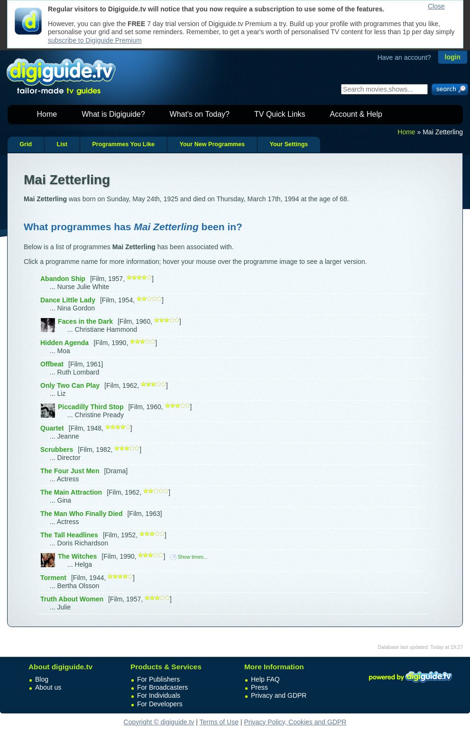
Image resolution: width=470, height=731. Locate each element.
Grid (25, 144)
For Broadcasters (162, 687)
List (61, 144)
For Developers (160, 704)
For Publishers (158, 679)
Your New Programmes (212, 144)
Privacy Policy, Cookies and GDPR (295, 722)
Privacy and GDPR (278, 695)
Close (436, 6)
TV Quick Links (279, 114)
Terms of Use (219, 722)
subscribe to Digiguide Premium (95, 40)
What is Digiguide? (113, 114)
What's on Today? (200, 114)
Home (47, 114)
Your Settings (288, 144)
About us (48, 687)
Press (259, 687)
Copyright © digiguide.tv (159, 722)
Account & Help (356, 114)
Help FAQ (265, 679)
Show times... (189, 557)
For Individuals (158, 695)
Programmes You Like (123, 144)
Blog (41, 679)
